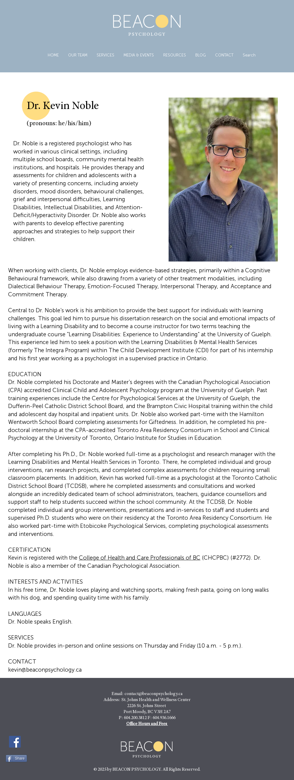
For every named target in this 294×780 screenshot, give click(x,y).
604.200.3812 (135, 718)
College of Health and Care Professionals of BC (139, 557)
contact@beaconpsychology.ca (153, 694)
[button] (105, 55)
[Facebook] (15, 742)
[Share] (16, 758)
